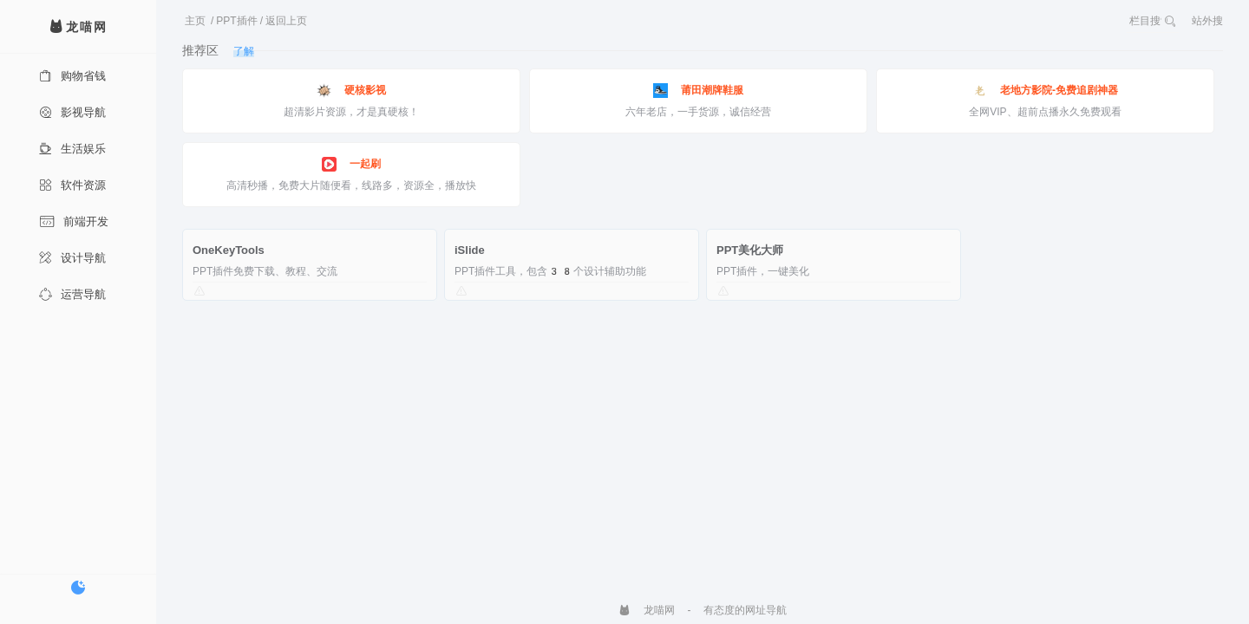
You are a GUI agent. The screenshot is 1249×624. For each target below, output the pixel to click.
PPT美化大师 (749, 250)
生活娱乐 (72, 148)
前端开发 (73, 221)
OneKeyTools (229, 250)
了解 (243, 51)
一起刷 (351, 164)
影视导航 (72, 112)
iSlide (469, 250)
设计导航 (72, 257)
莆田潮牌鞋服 (698, 90)
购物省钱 (72, 75)
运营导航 (72, 294)
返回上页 (286, 21)
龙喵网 (646, 610)
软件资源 (72, 185)
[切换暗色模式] (78, 587)
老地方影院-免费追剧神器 (1045, 90)
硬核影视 (351, 90)
